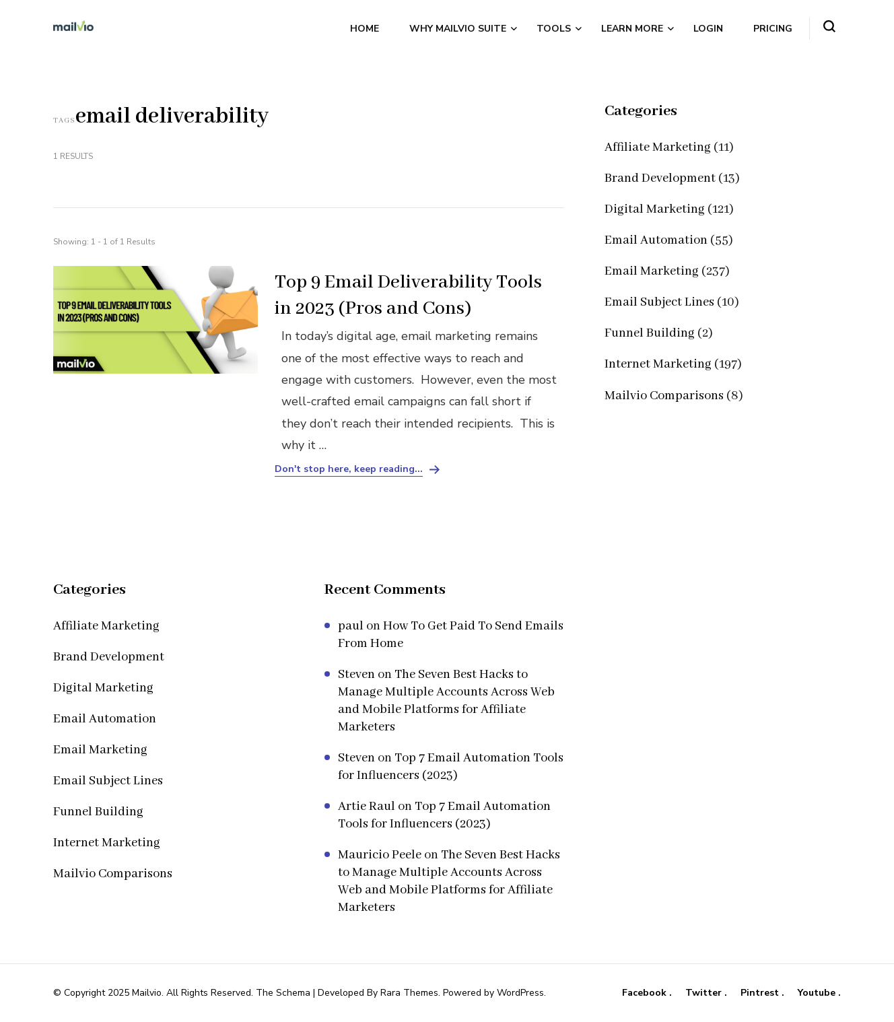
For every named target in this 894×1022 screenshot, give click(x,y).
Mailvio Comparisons (664, 396)
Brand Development (660, 178)
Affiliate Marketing (658, 147)
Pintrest (761, 993)
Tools (554, 28)
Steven (356, 675)
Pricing (772, 28)
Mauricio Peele (379, 855)
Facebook (645, 993)
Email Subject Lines (659, 302)
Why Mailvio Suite (457, 28)
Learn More (632, 28)
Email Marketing (652, 271)
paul (351, 626)
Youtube (818, 993)
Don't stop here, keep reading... (349, 469)
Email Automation (656, 240)
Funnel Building (650, 333)
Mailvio (147, 992)
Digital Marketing (655, 209)
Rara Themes (409, 992)
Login (708, 28)
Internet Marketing (658, 364)
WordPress (520, 992)
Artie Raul (366, 806)
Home (364, 28)
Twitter (704, 993)
